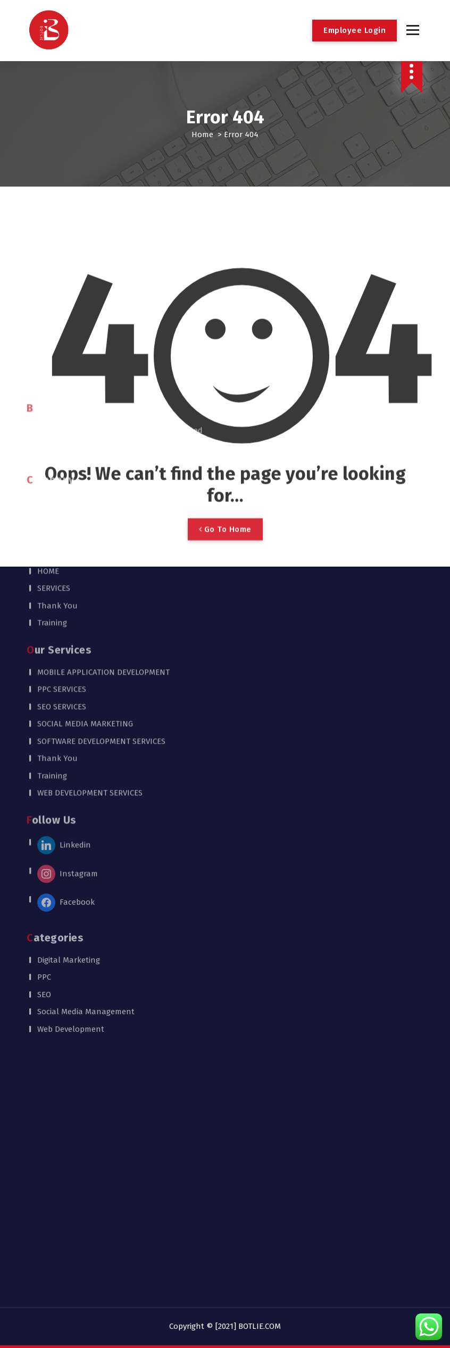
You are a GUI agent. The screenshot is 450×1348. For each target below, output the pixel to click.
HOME (48, 368)
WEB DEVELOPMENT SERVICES (90, 589)
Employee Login (354, 30)
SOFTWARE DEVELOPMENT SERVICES (101, 538)
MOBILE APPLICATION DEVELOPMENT (103, 469)
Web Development (70, 826)
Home (202, 134)
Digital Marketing (68, 757)
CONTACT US (59, 350)
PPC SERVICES (61, 486)
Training (52, 419)
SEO (44, 791)
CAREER (50, 333)
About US (54, 299)
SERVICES (53, 385)
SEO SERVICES (61, 503)
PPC (44, 774)
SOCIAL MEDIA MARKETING (85, 520)
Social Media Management (86, 808)
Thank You (57, 402)
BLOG (46, 316)
